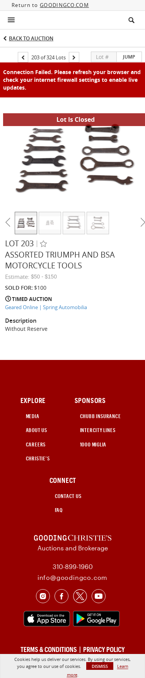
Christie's (38, 458)
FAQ (59, 510)
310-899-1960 (73, 566)
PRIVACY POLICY (104, 649)
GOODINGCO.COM (64, 5)
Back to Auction (31, 38)
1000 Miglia (93, 444)
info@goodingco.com (72, 577)
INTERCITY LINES (98, 430)
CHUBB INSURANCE (100, 416)
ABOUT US (36, 430)
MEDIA (32, 416)
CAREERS (36, 444)
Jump (129, 57)
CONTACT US (68, 496)
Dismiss (100, 666)
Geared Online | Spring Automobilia (46, 307)
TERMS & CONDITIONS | (51, 649)
